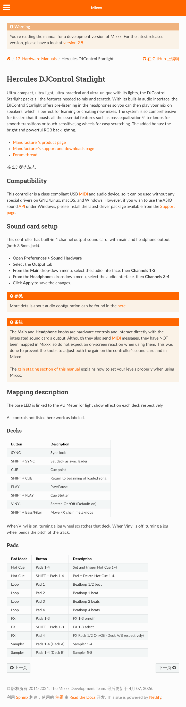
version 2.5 (73, 43)
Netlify (155, 697)
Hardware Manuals (36, 59)
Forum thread (25, 155)
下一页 (167, 668)
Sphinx (22, 697)
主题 (59, 697)
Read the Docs (83, 697)
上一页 (18, 668)
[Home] (9, 59)
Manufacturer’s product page (39, 142)
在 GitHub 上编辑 (162, 59)
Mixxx (96, 8)
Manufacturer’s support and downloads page (53, 149)
